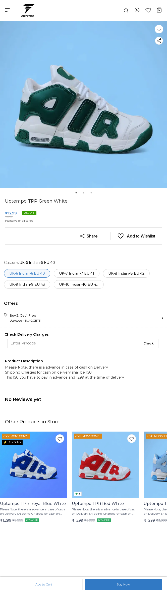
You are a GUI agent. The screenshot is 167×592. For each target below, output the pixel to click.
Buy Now (123, 584)
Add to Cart (43, 584)
